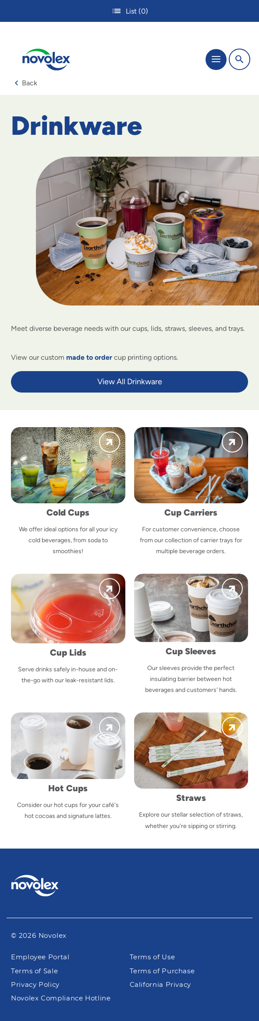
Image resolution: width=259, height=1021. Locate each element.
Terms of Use (152, 957)
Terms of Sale (34, 971)
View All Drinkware (129, 381)
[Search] (239, 59)
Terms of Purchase (162, 971)
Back (25, 83)
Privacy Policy (35, 985)
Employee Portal (40, 957)
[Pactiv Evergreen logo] (129, 887)
